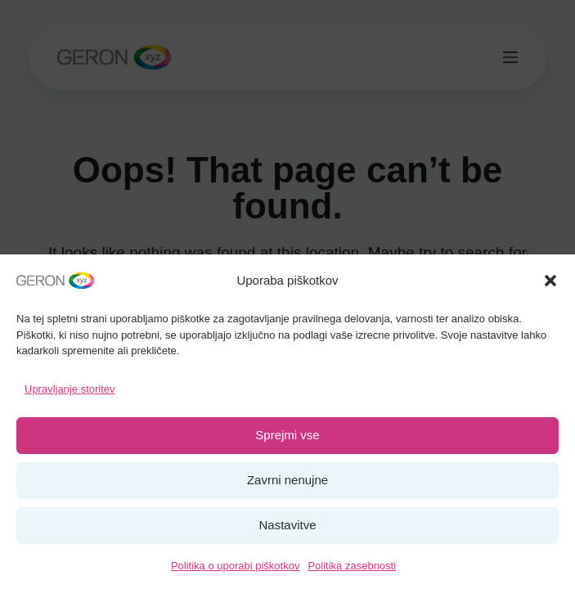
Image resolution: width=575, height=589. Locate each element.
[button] (550, 280)
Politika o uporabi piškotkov (235, 566)
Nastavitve (287, 525)
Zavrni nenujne (287, 480)
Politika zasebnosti (352, 566)
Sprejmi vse (287, 435)
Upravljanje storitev (70, 389)
